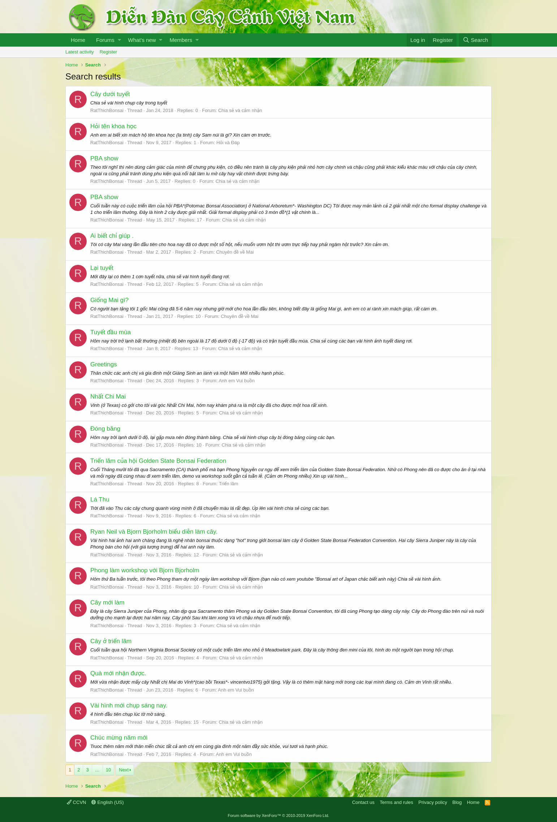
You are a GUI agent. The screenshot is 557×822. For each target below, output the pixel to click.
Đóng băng (105, 428)
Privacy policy (432, 802)
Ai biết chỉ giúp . (112, 235)
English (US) (107, 802)
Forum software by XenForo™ (278, 815)
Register (108, 52)
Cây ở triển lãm (110, 641)
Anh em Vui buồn (236, 380)
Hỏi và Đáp (228, 142)
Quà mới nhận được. (118, 673)
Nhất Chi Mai (108, 396)
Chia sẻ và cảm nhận (240, 110)
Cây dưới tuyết (110, 94)
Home (78, 40)
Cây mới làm (107, 602)
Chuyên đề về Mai (235, 252)
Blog (457, 802)
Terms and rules (396, 802)
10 (108, 769)
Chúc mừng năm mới (118, 737)
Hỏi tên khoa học (113, 126)
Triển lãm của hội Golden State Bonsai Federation (158, 460)
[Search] (475, 40)
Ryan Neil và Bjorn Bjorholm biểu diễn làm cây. (153, 531)
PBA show (104, 158)
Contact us (363, 802)
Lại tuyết (101, 267)
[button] (119, 40)
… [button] (97, 769)
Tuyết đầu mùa (110, 332)
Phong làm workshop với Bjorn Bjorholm (144, 570)
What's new (142, 40)
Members (180, 40)
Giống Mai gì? (109, 300)
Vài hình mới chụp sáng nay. (128, 705)
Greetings (103, 364)
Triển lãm (228, 483)
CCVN (76, 802)
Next (124, 769)
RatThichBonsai (107, 110)
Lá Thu (99, 499)
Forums (105, 40)
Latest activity (79, 52)
